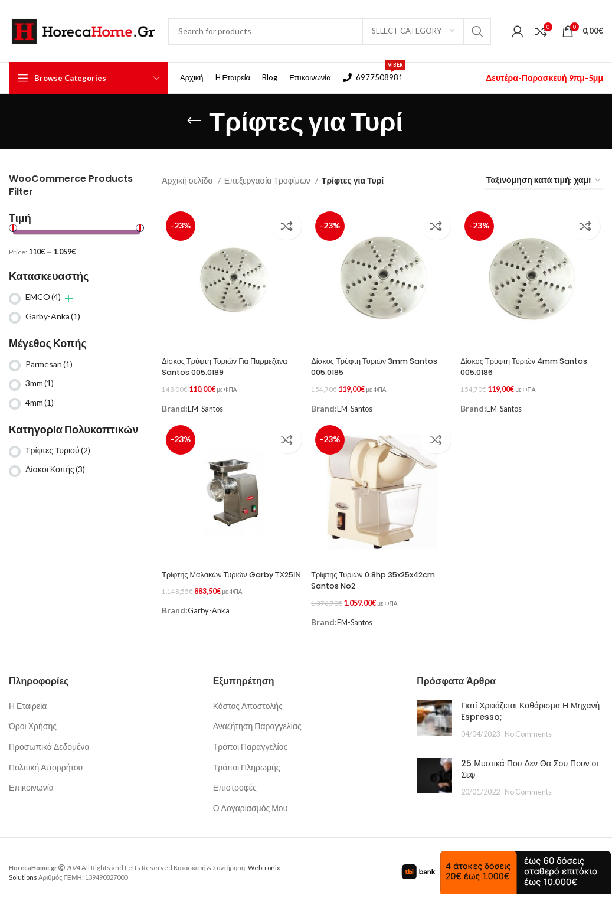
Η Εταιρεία (28, 697)
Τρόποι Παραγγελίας (250, 738)
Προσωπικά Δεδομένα (49, 738)
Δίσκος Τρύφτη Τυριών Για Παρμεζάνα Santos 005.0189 (218, 363)
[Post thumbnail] (434, 711)
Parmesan (49, 364)
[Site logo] (82, 30)
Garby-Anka (52, 316)
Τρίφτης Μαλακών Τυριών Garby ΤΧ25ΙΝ (224, 575)
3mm (39, 383)
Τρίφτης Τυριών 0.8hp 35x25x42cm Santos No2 (366, 575)
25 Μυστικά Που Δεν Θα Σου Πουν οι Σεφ (529, 760)
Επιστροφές (235, 779)
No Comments (528, 725)
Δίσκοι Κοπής (55, 469)
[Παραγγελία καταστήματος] (544, 181)
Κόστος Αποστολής (248, 697)
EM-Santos (208, 401)
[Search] (329, 31)
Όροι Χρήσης (33, 718)
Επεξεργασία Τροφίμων (268, 180)
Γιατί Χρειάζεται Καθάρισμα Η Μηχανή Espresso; (530, 702)
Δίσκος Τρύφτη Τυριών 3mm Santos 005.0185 (366, 363)
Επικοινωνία (31, 779)
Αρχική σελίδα (188, 180)
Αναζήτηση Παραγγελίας (257, 718)
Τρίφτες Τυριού (57, 450)
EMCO (43, 297)
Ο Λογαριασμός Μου (250, 799)
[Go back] (194, 121)
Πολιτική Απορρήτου (46, 758)
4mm (39, 402)
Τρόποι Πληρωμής (246, 758)
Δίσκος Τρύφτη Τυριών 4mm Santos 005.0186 (518, 363)
